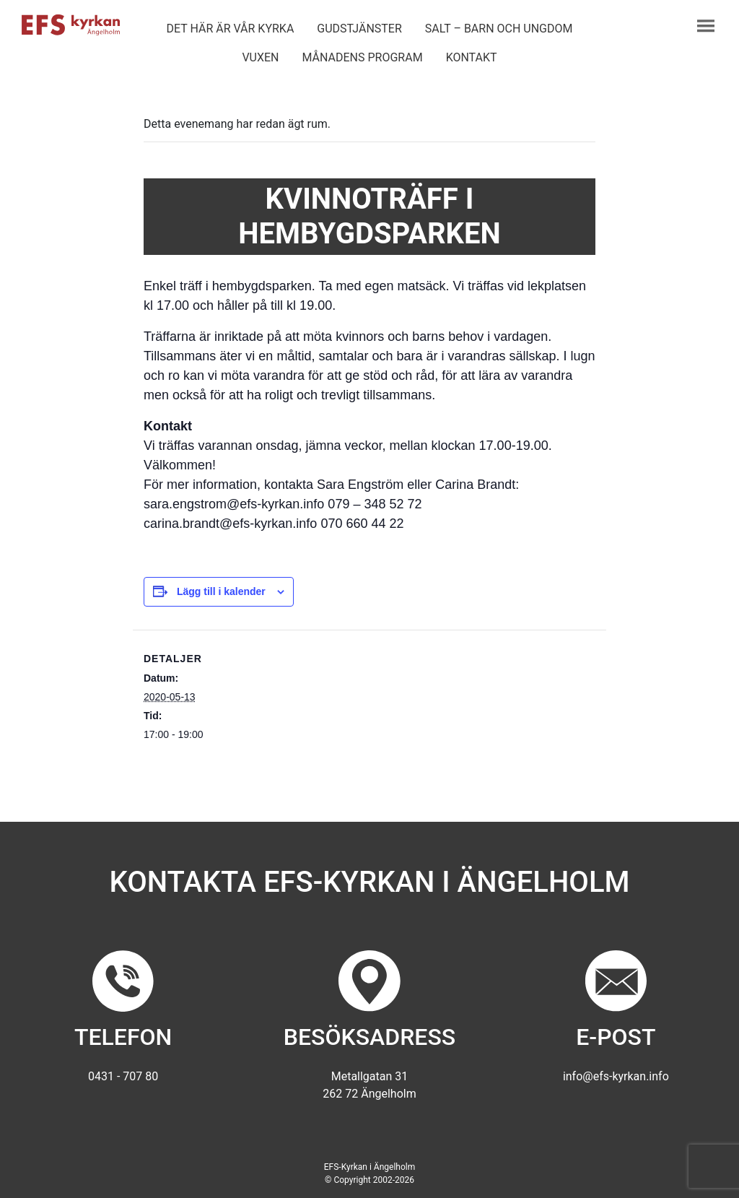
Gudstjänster (359, 28)
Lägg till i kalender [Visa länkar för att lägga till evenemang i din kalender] (221, 591)
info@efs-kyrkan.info (616, 1076)
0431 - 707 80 (123, 1076)
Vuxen (260, 57)
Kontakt (471, 57)
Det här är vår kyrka (230, 28)
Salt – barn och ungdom (499, 28)
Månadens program (362, 57)
